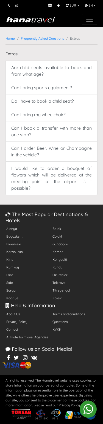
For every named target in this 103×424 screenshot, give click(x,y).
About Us (13, 314)
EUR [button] (71, 5)
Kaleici (57, 298)
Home (10, 38)
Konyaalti (59, 259)
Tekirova (58, 283)
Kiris (9, 259)
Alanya (11, 229)
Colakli (57, 236)
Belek (56, 229)
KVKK (56, 329)
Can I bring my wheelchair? (38, 114)
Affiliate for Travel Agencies (27, 337)
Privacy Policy (16, 322)
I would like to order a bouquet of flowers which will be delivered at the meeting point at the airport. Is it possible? (51, 178)
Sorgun (11, 290)
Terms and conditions (68, 314)
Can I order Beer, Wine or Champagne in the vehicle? (51, 151)
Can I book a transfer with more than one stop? (51, 131)
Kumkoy (12, 267)
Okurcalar (60, 275)
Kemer (57, 252)
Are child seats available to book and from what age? (51, 71)
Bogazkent (14, 236)
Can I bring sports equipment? (41, 87)
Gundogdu (60, 244)
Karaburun (14, 252)
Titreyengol (61, 290)
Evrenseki (13, 244)
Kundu (57, 267)
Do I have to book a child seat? (42, 101)
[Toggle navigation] (89, 19)
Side (9, 283)
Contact (12, 329)
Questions (60, 322)
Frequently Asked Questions (42, 38)
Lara (9, 275)
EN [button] (89, 5)
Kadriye (12, 298)
